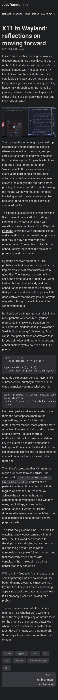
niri (20, 56)
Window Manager (38, 660)
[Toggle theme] (27, 4)
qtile (40, 244)
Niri (45, 653)
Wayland (19, 660)
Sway (30, 226)
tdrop (21, 468)
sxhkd (5, 336)
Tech (6, 660)
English (7, 653)
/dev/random (13, 4)
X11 (6, 668)
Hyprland (7, 230)
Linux (35, 653)
